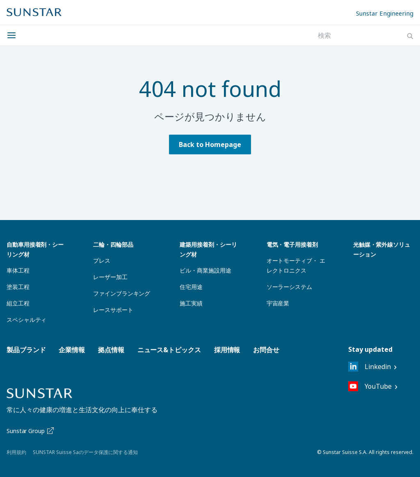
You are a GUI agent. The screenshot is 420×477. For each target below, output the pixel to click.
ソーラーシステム (289, 287)
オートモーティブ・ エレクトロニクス (296, 265)
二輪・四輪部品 (113, 244)
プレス (101, 260)
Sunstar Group (31, 431)
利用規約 (16, 452)
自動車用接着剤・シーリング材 (35, 249)
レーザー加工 (110, 277)
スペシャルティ (26, 319)
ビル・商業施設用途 (205, 270)
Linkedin (369, 367)
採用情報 (227, 349)
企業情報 (72, 349)
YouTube (369, 386)
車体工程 (18, 270)
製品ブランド (26, 349)
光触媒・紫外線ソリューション (381, 249)
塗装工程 (18, 287)
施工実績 (191, 303)
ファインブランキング (121, 293)
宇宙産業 (278, 303)
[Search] (410, 36)
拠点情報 (111, 349)
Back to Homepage (210, 144)
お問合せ (266, 349)
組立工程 (18, 303)
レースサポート (113, 310)
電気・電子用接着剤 (292, 244)
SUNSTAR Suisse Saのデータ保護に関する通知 (85, 452)
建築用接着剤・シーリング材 (208, 249)
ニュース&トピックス (169, 349)
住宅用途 (191, 287)
